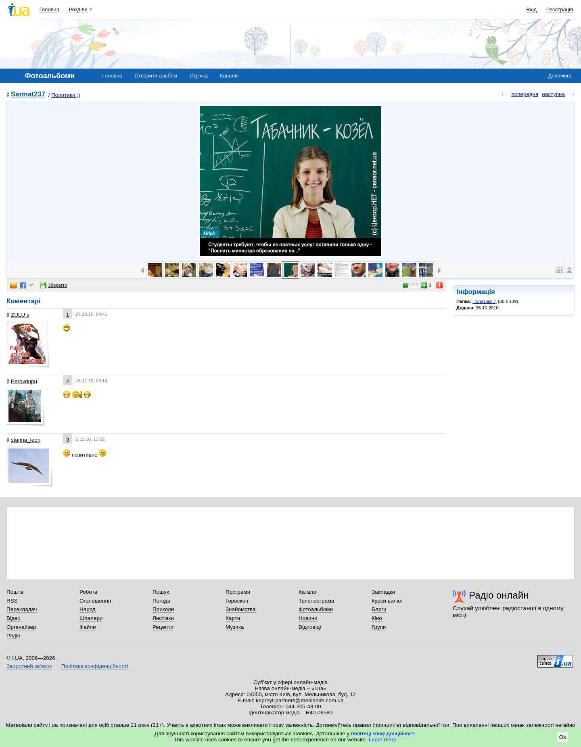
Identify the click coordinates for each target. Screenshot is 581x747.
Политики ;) (65, 95)
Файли (87, 627)
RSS (12, 601)
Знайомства (241, 609)
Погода (161, 601)
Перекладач (21, 609)
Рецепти (163, 627)
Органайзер (21, 627)
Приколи (163, 609)
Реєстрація (559, 9)
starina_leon (23, 440)
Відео (13, 618)
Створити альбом (155, 76)
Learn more (383, 740)
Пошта (14, 592)
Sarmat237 (28, 94)
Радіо (13, 635)
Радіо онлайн (499, 595)
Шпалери (90, 618)
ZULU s (17, 315)
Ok (562, 737)
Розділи (78, 9)
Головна (49, 9)
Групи (379, 627)
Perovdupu (21, 381)
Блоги (379, 609)
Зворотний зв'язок (29, 666)
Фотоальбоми (316, 609)
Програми (238, 592)
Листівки (163, 618)
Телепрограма (316, 601)
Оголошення (95, 601)
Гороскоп (237, 601)
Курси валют (387, 601)
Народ (87, 609)
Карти (233, 618)
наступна (553, 94)
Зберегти (53, 285)
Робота (88, 592)
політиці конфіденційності (383, 733)
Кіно (377, 618)
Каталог (308, 592)
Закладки (383, 592)
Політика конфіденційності (94, 666)
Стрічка (198, 76)
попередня (524, 94)
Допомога (559, 76)
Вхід (532, 9)
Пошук (161, 592)
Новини (308, 618)
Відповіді (310, 627)
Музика (235, 627)
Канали (229, 76)
